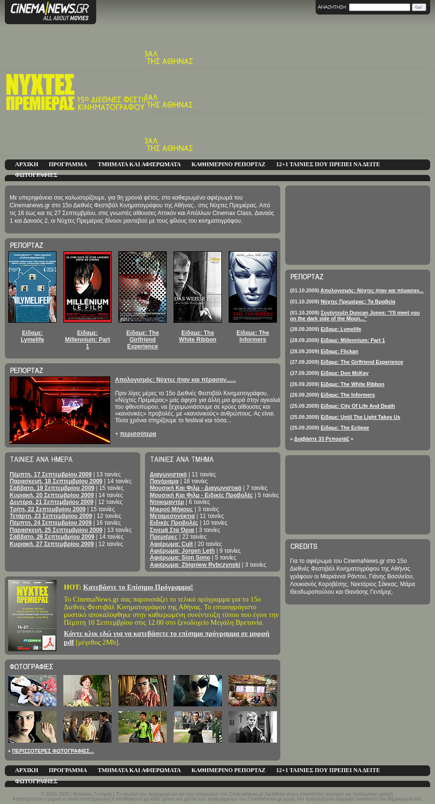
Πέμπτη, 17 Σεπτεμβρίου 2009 (51, 474)
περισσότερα (138, 434)
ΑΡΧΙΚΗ (26, 164)
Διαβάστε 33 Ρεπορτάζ (321, 439)
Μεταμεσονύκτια (172, 516)
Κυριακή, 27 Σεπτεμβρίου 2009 (52, 544)
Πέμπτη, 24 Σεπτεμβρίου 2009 (51, 522)
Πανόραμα (164, 481)
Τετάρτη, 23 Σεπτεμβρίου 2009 (51, 516)
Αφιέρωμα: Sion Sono (180, 557)
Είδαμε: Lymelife (32, 336)
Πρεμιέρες (163, 536)
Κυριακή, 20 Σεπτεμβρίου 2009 (52, 495)
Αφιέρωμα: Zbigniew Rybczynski (195, 564)
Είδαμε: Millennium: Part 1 (87, 340)
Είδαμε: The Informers (252, 336)
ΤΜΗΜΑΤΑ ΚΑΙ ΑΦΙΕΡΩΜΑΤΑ (139, 164)
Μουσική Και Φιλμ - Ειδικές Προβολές (201, 495)
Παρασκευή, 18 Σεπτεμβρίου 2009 (56, 481)
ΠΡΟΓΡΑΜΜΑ (68, 164)
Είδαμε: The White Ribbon (197, 336)
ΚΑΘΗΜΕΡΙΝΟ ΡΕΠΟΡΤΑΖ (228, 164)
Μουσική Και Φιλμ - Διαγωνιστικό (196, 488)
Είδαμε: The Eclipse (344, 428)
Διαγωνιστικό (168, 474)
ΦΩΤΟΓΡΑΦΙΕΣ (36, 175)
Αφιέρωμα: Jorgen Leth (182, 550)
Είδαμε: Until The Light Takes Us (360, 417)
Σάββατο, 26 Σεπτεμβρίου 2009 (52, 536)
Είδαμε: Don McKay (344, 373)
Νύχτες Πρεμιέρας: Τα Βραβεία (357, 301)
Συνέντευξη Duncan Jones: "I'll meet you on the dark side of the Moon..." (355, 315)
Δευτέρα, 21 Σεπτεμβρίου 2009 (51, 502)
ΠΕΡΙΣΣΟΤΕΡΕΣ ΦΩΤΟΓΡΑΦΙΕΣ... (53, 751)
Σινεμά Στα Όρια (172, 530)
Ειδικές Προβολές (174, 522)
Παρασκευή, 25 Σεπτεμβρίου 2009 (56, 530)
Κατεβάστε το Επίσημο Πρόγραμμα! (138, 587)
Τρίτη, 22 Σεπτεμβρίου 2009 (48, 509)
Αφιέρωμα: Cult (171, 544)
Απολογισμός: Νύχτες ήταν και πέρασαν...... (175, 379)
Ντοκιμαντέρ (167, 502)
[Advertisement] (342, 91)
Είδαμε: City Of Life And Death (357, 406)
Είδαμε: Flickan (339, 351)
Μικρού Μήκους (171, 509)
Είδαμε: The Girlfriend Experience (142, 340)
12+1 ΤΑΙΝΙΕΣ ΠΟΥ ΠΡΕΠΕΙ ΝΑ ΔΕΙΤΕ (328, 164)
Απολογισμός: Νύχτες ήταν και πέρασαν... (371, 290)
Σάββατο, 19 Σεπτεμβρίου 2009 (52, 488)
